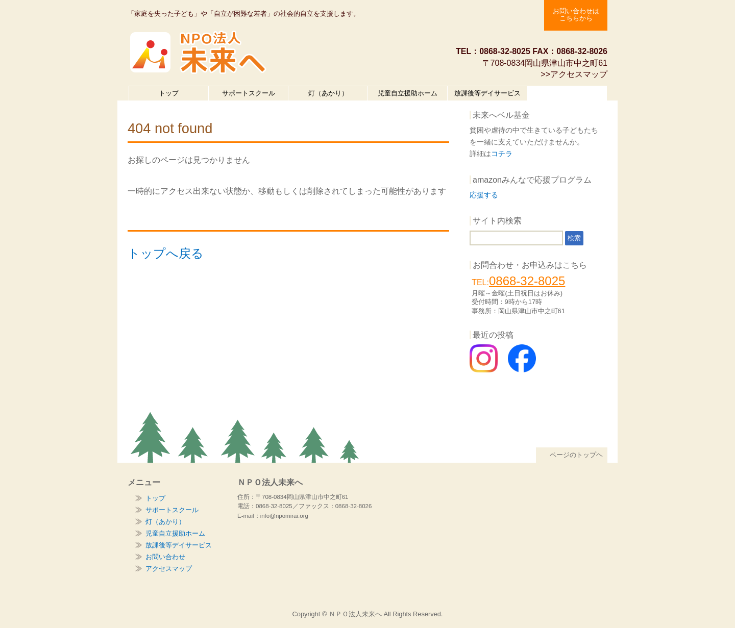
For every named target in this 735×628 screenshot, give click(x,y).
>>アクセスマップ (574, 74)
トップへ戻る (166, 253)
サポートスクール (248, 93)
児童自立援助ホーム (407, 93)
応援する (484, 195)
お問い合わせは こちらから (576, 14)
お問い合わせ (165, 557)
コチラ (501, 153)
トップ (169, 93)
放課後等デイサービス (487, 93)
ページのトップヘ (572, 455)
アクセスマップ (168, 568)
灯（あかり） (328, 93)
